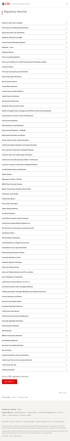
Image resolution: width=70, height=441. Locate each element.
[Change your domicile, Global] (19, 409)
